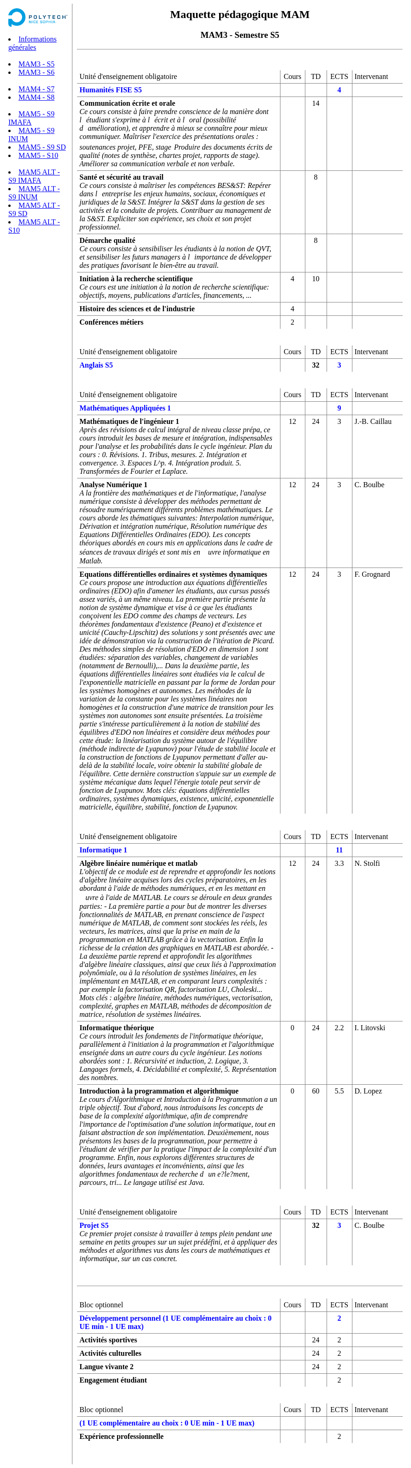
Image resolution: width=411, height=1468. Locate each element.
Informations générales (32, 43)
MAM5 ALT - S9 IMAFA (34, 176)
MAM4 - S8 (36, 97)
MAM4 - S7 (36, 89)
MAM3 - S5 (36, 64)
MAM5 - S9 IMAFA (31, 118)
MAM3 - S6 (36, 72)
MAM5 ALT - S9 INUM (34, 193)
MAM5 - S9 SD (42, 147)
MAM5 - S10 (38, 155)
